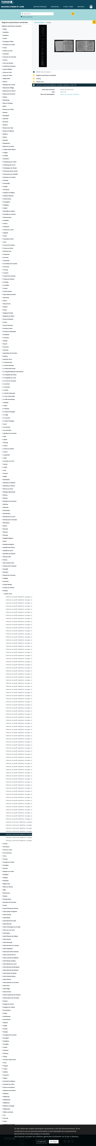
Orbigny (5, 578)
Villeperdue (6, 1109)
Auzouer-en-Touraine (9, 57)
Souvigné (6, 1038)
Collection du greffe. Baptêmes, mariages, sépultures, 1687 (23, 652)
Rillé (4, 890)
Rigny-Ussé (6, 884)
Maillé (5, 476)
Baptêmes (76, 94)
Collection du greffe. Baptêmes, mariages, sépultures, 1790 (23, 813)
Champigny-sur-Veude (10, 168)
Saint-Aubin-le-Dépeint (10, 911)
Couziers (5, 273)
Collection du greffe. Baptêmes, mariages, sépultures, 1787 (23, 803)
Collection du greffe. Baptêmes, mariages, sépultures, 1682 (23, 637)
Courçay (5, 270)
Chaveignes (6, 202)
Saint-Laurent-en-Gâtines (10, 958)
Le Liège (5, 415)
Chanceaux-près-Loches (10, 171)
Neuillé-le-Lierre (8, 550)
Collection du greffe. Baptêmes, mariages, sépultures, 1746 (23, 683)
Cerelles (5, 155)
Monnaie (5, 507)
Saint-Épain (6, 933)
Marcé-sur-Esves (8, 489)
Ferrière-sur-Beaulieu (9, 331)
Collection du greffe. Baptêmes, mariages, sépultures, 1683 (23, 640)
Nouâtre (5, 572)
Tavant (5, 1047)
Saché (5, 905)
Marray (5, 495)
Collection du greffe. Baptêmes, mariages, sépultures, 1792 (23, 819)
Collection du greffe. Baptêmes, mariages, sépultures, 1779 (23, 779)
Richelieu (6, 880)
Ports (4, 856)
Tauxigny (6, 1044)
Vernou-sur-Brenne (9, 1087)
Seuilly (5, 1025)
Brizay (5, 137)
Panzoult (6, 581)
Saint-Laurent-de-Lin (9, 955)
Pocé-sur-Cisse (7, 850)
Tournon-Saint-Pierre (9, 1059)
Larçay (5, 405)
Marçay (5, 498)
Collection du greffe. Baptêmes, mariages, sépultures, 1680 (23, 631)
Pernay (5, 843)
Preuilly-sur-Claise (8, 862)
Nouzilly (5, 569)
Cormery (5, 257)
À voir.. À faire (68, 6)
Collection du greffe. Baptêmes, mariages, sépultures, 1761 (23, 729)
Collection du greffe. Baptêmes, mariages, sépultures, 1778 (23, 776)
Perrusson (6, 847)
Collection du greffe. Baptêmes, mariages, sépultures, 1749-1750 (23, 692)
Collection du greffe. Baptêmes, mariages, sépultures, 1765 (23, 742)
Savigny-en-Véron (8, 1004)
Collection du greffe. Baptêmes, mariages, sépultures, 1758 (23, 720)
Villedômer (6, 1103)
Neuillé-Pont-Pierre (9, 547)
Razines (5, 868)
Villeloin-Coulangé (8, 1106)
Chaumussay (7, 199)
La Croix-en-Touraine (9, 381)
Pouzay (5, 859)
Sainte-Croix (8, 594)
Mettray (5, 504)
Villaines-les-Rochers (9, 1090)
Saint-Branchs (7, 924)
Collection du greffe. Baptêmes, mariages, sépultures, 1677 (23, 621)
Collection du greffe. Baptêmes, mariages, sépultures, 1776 (23, 769)
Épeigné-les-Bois (8, 313)
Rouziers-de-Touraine (9, 902)
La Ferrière (6, 384)
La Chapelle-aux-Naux (9, 375)
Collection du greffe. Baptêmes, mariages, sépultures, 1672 (23, 606)
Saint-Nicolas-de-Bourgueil (11, 967)
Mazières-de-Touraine (9, 501)
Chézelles (6, 220)
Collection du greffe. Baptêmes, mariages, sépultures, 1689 (23, 658)
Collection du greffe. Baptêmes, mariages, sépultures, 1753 (23, 705)
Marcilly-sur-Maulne (9, 482)
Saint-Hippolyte (8, 948)
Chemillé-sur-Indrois (9, 214)
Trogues (5, 1066)
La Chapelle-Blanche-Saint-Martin (13, 371)
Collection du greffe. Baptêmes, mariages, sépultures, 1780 (23, 782)
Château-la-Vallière (9, 192)
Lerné (5, 424)
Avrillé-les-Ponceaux (9, 66)
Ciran (4, 242)
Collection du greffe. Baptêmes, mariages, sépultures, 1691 (23, 665)
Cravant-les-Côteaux (9, 276)
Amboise (6, 35)
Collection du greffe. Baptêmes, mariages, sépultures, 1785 (23, 797)
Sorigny (5, 1032)
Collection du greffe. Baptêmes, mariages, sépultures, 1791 (23, 816)
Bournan (5, 118)
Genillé (5, 341)
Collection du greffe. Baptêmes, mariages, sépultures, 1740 (23, 674)
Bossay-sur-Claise (8, 109)
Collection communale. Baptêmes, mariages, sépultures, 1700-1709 (23, 828)
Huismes (5, 350)
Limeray (5, 442)
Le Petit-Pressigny (8, 421)
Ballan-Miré (6, 78)
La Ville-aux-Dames (9, 399)
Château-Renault (8, 196)
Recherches (55, 6)
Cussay (5, 288)
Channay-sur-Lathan (9, 177)
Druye (5, 310)
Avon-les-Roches (8, 63)
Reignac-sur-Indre (8, 871)
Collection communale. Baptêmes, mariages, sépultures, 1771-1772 (23, 840)
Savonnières (7, 1010)
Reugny (5, 877)
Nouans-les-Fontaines (9, 566)
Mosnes (5, 532)
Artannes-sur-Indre (9, 44)
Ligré (4, 436)
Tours (5, 1062)
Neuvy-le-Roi (7, 557)
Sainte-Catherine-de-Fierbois (12, 995)
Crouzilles (6, 285)
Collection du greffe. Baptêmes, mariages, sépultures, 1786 (23, 800)
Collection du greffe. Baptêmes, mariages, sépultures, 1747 (23, 686)
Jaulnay (5, 356)
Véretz (5, 1121)
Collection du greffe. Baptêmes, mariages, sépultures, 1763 (23, 735)
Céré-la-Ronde (7, 291)
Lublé (4, 458)
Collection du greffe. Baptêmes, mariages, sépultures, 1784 (23, 794)
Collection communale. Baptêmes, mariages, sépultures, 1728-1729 (23, 834)
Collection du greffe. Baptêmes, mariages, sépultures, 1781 (23, 785)
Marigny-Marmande (9, 492)
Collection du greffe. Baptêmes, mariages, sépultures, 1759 (23, 723)
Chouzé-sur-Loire (8, 230)
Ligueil (5, 439)
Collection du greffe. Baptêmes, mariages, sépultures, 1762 (23, 732)
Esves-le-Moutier (8, 319)
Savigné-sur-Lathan (9, 1007)
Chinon (5, 223)
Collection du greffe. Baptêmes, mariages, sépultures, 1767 (23, 748)
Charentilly (6, 183)
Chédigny (6, 205)
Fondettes (6, 334)
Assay (5, 47)
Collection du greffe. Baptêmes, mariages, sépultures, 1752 (23, 702)
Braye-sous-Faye (8, 128)
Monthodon (6, 513)
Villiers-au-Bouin (8, 1112)
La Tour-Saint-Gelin (9, 396)
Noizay (5, 560)
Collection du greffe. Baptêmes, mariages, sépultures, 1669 (23, 597)
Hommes (6, 347)
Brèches (5, 140)
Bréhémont (6, 143)
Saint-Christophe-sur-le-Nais (11, 927)
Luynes (5, 464)
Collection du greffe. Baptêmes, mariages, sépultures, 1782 (23, 788)
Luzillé (5, 467)
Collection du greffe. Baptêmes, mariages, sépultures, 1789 (23, 810)
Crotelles (6, 282)
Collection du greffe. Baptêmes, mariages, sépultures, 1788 (23, 806)
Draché (5, 307)
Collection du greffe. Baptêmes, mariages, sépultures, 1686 (23, 649)
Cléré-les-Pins (7, 251)
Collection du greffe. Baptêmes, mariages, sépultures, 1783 (23, 791)
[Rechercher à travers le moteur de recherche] (38, 14)
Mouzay (5, 535)
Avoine (5, 60)
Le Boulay (6, 408)
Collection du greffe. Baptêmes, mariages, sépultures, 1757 (23, 717)
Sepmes (5, 1022)
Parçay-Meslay (7, 584)
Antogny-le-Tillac (8, 41)
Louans (5, 452)
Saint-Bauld (6, 917)
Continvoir (6, 254)
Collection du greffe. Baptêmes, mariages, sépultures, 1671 (23, 603)
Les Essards (6, 427)
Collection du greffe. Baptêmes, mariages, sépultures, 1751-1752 (23, 698)
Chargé (5, 186)
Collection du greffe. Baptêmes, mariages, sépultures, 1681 (23, 634)
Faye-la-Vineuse (8, 325)
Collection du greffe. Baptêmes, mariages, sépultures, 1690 (23, 661)
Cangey (5, 152)
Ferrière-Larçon (7, 328)
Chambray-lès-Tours (9, 165)
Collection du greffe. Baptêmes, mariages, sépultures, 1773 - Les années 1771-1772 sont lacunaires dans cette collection (23, 760)
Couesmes (6, 260)
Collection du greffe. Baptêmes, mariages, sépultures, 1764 (23, 739)
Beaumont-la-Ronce (9, 94)
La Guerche (6, 387)
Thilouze (5, 1053)
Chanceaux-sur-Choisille (10, 174)
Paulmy (5, 590)
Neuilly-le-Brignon (8, 544)
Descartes (6, 297)
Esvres (5, 322)
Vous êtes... (81, 6)
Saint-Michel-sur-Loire (10, 964)
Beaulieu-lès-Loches (9, 85)
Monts (5, 526)
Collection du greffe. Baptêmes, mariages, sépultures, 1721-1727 (23, 671)
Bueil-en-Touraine (8, 146)
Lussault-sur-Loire (8, 461)
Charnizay (6, 189)
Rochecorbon (7, 899)
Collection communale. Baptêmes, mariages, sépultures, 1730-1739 (23, 837)
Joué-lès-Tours (7, 359)
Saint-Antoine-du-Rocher (10, 908)
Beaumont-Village (8, 88)
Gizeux (5, 344)
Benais (5, 97)
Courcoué (6, 267)
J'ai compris (53, 1141)
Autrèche (6, 54)
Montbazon (6, 510)
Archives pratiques (40, 6)
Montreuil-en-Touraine (10, 520)
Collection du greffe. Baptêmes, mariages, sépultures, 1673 (23, 609)
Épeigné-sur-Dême (8, 316)
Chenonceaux (7, 217)
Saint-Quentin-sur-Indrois (11, 982)
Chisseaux (6, 226)
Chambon (6, 159)
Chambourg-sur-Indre (9, 162)
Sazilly (5, 1013)
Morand (5, 529)
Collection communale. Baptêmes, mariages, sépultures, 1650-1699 (23, 825)
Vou (4, 1115)
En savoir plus (41, 1141)
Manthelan (6, 479)
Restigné (5, 874)
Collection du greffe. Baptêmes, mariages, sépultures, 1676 (23, 618)
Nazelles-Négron (8, 538)
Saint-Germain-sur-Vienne (11, 945)
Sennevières (6, 1019)
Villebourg (6, 1096)
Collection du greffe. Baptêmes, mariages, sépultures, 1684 (23, 643)
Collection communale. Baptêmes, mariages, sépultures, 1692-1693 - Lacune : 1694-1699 (23, 822)
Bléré (4, 106)
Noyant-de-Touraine (9, 575)
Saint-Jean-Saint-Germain (11, 951)
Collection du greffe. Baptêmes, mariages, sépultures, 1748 (23, 689)
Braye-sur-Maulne (8, 131)
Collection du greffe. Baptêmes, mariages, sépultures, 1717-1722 (23, 668)
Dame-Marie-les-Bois (9, 294)
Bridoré (5, 134)
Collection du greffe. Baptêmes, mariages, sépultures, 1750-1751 (23, 695)
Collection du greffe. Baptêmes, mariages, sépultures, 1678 (23, 624)
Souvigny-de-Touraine (9, 1035)
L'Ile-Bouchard (7, 362)
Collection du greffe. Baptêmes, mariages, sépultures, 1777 (23, 772)
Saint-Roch (6, 985)
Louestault (6, 455)
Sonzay (5, 1029)
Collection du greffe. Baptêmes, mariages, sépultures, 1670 (23, 600)
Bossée (5, 112)
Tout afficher (39, 22)
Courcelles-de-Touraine (10, 263)
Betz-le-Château (8, 103)
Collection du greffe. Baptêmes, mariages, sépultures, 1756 (23, 714)
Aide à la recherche (28, 17)
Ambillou (6, 32)
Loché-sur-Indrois (8, 449)
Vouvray (5, 1118)
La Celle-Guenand (8, 365)
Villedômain (6, 1100)
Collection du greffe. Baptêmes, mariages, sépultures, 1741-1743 (23, 677)
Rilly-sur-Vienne (8, 887)
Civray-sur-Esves (8, 248)
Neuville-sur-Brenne (9, 553)
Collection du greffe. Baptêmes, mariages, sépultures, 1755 (23, 711)
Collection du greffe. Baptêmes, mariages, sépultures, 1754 (23, 708)
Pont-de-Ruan (7, 853)
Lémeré (5, 473)
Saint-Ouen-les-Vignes (9, 973)
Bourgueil (6, 115)
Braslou (5, 125)
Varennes (6, 1075)
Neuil (4, 541)
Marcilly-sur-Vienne (9, 486)
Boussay (5, 122)
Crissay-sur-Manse (8, 279)
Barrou (5, 81)
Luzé (4, 470)
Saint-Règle (6, 988)
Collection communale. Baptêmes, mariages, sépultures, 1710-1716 (23, 831)
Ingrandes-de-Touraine (10, 353)
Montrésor (6, 523)
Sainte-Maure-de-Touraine (11, 998)
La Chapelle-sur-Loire (9, 378)
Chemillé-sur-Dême (9, 211)
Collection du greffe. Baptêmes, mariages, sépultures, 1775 (23, 766)
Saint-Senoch (7, 992)
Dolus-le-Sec (7, 304)
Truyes (5, 1069)
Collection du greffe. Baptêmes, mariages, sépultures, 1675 (23, 615)
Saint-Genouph (7, 942)
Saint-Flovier (7, 939)
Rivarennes (6, 893)
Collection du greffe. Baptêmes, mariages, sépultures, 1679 (23, 627)
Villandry (6, 1093)
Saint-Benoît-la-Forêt (9, 921)
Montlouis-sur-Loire (9, 516)
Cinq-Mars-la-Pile (8, 239)
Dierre (5, 300)
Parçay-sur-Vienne (8, 587)
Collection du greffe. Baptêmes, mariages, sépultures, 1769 (23, 754)
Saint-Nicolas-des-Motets (10, 970)
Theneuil (5, 1050)
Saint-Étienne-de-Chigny (10, 936)
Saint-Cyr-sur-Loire (9, 930)
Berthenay (6, 100)
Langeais (5, 402)
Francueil (6, 337)
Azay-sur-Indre (7, 75)
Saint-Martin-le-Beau (9, 961)
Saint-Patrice (7, 979)
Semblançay (6, 1016)
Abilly (5, 29)
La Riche (5, 390)
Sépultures (63, 94)
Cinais (5, 236)
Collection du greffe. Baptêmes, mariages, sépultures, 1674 (23, 612)
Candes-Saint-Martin (9, 149)
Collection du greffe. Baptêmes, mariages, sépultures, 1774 (23, 763)
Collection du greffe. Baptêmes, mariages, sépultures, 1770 (23, 757)
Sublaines (6, 1041)
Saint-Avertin (7, 914)
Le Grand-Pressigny (9, 412)
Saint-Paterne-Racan (9, 976)
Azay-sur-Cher (7, 72)
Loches (5, 445)
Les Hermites (7, 430)
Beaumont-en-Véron (9, 91)
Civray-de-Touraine (9, 245)
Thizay (5, 1056)
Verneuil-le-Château (9, 1081)
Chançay (5, 180)
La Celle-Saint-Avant (9, 368)
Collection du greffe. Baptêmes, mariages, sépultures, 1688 (23, 655)
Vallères (5, 1072)
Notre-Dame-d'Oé (8, 563)
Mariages (70, 94)
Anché (5, 38)
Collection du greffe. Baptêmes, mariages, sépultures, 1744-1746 (23, 680)
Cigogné (5, 233)
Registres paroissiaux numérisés (11, 26)
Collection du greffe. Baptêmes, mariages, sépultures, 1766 (23, 745)
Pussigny (6, 865)
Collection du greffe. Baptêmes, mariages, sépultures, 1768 (23, 751)
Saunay (5, 1001)
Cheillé (5, 208)
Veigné (5, 1078)
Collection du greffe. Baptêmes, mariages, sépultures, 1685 (23, 646)
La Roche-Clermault (9, 393)
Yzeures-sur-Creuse (9, 1124)
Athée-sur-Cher (7, 51)
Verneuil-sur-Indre (8, 1084)
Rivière (5, 896)
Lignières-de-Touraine (9, 433)
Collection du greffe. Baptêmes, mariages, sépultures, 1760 (23, 726)
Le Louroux (6, 418)
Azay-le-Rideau (7, 69)
